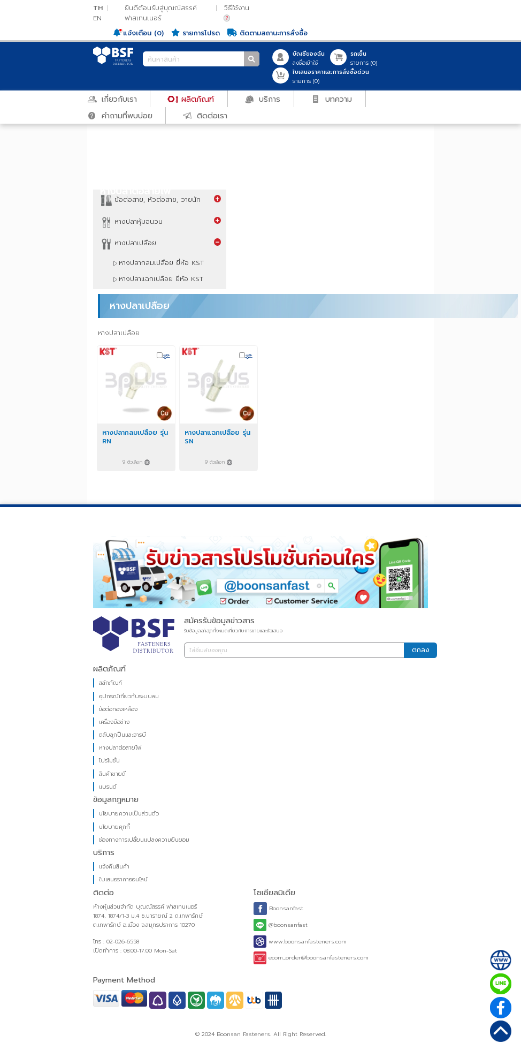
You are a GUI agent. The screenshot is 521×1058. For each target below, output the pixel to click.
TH (98, 8)
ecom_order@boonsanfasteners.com (311, 957)
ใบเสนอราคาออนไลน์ (123, 879)
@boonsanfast (281, 925)
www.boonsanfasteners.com (300, 941)
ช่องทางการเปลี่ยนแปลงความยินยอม (144, 839)
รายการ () (363, 58)
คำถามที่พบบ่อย (119, 115)
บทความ (332, 98)
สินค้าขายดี (112, 774)
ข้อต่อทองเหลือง (118, 709)
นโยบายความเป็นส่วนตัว (129, 813)
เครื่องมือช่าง (114, 722)
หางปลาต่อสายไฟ (120, 747)
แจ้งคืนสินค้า (114, 866)
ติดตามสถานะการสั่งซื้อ (267, 33)
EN (97, 18)
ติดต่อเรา (205, 115)
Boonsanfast (278, 908)
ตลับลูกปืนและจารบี (123, 734)
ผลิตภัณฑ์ (190, 98)
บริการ (263, 98)
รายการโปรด (195, 33)
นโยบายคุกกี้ (115, 827)
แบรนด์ (108, 786)
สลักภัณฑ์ (110, 682)
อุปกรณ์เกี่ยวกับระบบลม (129, 696)
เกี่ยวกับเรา (112, 98)
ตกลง (421, 650)
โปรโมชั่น (109, 760)
